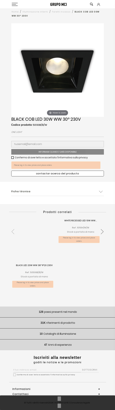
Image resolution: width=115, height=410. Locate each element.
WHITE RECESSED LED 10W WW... (80, 220)
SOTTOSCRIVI (89, 369)
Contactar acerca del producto (57, 173)
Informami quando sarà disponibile (58, 151)
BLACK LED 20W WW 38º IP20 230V (34, 265)
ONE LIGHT (16, 132)
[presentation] (12, 230)
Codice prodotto (21, 124)
